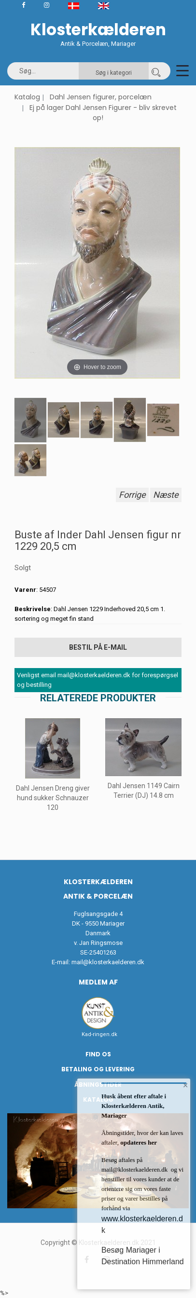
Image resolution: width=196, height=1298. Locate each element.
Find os (98, 1054)
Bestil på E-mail (98, 647)
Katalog (27, 97)
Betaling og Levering (98, 1069)
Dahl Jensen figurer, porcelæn (101, 97)
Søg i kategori (114, 72)
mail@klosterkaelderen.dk (107, 962)
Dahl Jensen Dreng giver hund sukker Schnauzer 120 (53, 797)
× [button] (185, 1085)
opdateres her (138, 1142)
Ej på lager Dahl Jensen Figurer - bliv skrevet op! (103, 113)
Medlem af (98, 982)
